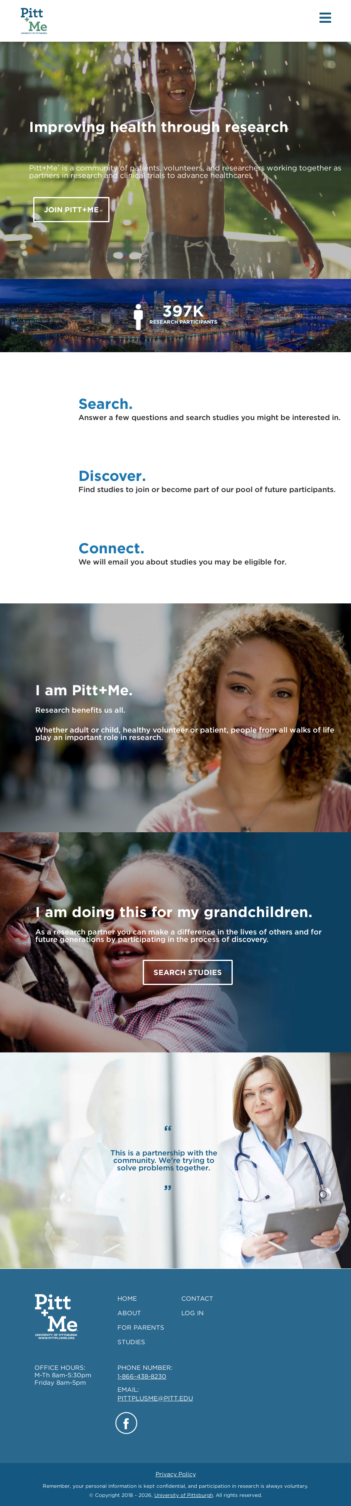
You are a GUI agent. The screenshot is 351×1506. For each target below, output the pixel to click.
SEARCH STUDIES (188, 972)
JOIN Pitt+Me (71, 209)
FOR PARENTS (140, 1327)
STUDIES (131, 1342)
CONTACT (197, 1298)
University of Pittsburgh (183, 1495)
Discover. (112, 475)
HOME (127, 1298)
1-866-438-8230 (141, 1376)
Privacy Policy (176, 1474)
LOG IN (192, 1313)
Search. (105, 403)
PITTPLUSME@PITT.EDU (155, 1398)
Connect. (111, 548)
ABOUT (129, 1313)
